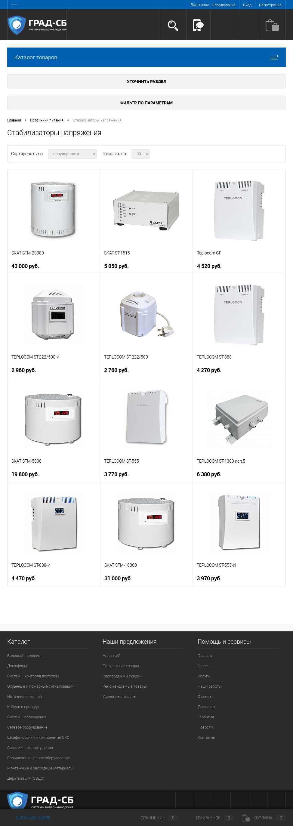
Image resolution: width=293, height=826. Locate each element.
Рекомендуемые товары (125, 686)
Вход (247, 5)
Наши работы (210, 686)
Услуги (204, 676)
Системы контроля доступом (33, 676)
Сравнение (154, 817)
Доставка (206, 706)
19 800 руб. (25, 474)
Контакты (206, 737)
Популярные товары (121, 666)
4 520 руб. (209, 266)
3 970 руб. (209, 578)
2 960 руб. (23, 370)
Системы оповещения (26, 717)
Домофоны (17, 666)
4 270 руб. (209, 370)
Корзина (264, 817)
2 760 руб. (116, 370)
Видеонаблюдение (23, 655)
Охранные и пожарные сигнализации (40, 686)
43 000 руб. (25, 266)
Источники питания (24, 696)
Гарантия (206, 717)
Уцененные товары (120, 696)
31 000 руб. (118, 578)
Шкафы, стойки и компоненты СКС (38, 737)
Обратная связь (29, 817)
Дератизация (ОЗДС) (25, 778)
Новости (205, 727)
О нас (203, 666)
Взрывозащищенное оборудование (38, 758)
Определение (224, 5)
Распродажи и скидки (122, 676)
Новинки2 (111, 655)
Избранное (210, 817)
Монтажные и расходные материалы (40, 768)
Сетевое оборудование (27, 727)
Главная (205, 655)
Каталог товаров (146, 57)
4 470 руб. (23, 578)
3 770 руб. (116, 474)
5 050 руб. (116, 266)
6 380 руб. (209, 474)
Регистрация (270, 5)
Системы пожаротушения (30, 747)
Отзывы (205, 696)
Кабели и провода (23, 706)
